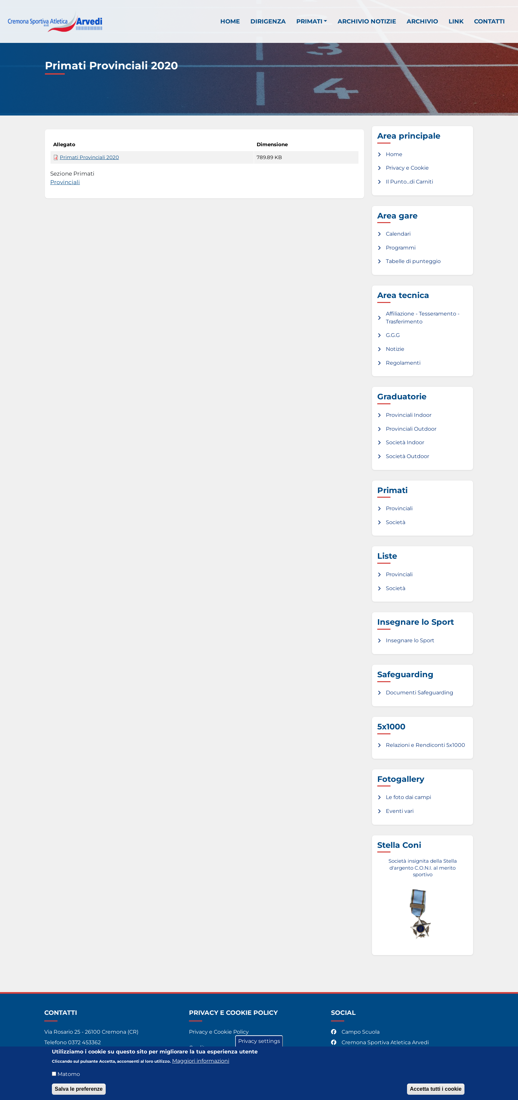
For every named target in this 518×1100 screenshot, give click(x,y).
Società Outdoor (407, 456)
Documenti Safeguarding (419, 692)
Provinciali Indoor (408, 415)
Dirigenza (268, 21)
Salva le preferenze (79, 1090)
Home (230, 21)
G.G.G (393, 335)
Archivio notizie (367, 21)
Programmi (401, 248)
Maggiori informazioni (200, 1062)
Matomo (68, 1075)
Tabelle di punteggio (413, 261)
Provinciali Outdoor (411, 429)
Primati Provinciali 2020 (89, 157)
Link (456, 21)
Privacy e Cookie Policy (219, 1032)
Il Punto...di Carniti (409, 182)
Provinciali (65, 182)
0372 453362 (84, 1042)
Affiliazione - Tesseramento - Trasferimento (423, 318)
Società (395, 522)
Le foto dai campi (408, 797)
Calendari (398, 234)
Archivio (422, 21)
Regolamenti (403, 363)
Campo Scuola (356, 1032)
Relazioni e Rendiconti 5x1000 (425, 745)
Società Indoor (405, 442)
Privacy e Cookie (407, 168)
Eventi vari (400, 811)
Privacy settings (259, 1042)
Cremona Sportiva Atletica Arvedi (380, 1042)
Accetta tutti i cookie (436, 1090)
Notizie (395, 349)
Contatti (489, 21)
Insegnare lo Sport (410, 640)
